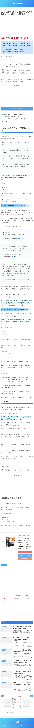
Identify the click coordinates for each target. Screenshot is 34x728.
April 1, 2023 (17, 257)
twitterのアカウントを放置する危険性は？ (16, 119)
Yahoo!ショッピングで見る (25, 555)
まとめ (5, 122)
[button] (28, 598)
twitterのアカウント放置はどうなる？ (13, 114)
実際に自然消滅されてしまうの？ (13, 116)
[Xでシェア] (6, 595)
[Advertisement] (17, 25)
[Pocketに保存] (6, 598)
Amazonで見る (25, 558)
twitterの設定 (4, 565)
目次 (15, 108)
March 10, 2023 (20, 238)
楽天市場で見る (25, 552)
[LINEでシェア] (17, 598)
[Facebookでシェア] (17, 595)
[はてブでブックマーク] (28, 595)
